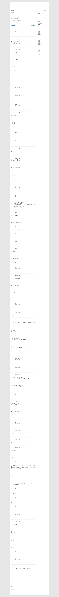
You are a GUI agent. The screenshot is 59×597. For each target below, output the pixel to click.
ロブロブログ (14, 3)
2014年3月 (39, 32)
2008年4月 (39, 34)
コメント (12, 569)
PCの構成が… (33, 25)
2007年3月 (39, 43)
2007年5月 (39, 41)
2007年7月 (39, 39)
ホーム (12, 7)
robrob (23, 20)
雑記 (14, 20)
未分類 (39, 50)
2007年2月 (39, 44)
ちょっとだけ (13, 25)
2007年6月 (39, 40)
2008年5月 (39, 33)
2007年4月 (39, 42)
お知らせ (39, 49)
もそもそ (39, 23)
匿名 (15, 147)
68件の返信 (12, 12)
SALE (15, 551)
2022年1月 (39, 31)
